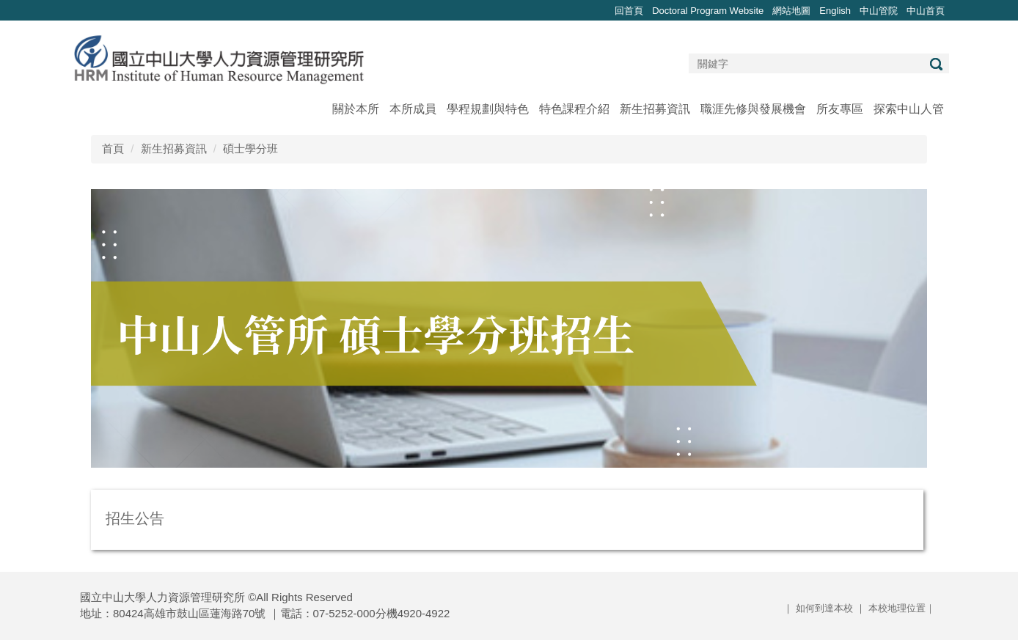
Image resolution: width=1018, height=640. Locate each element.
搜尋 (936, 64)
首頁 (113, 148)
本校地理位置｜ (901, 608)
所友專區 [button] (839, 109)
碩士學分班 (250, 148)
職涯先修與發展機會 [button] (753, 109)
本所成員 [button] (412, 109)
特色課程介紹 (574, 109)
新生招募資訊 (174, 148)
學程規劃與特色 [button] (488, 109)
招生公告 (135, 518)
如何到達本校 (824, 608)
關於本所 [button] (355, 109)
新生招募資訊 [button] (655, 109)
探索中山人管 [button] (909, 109)
